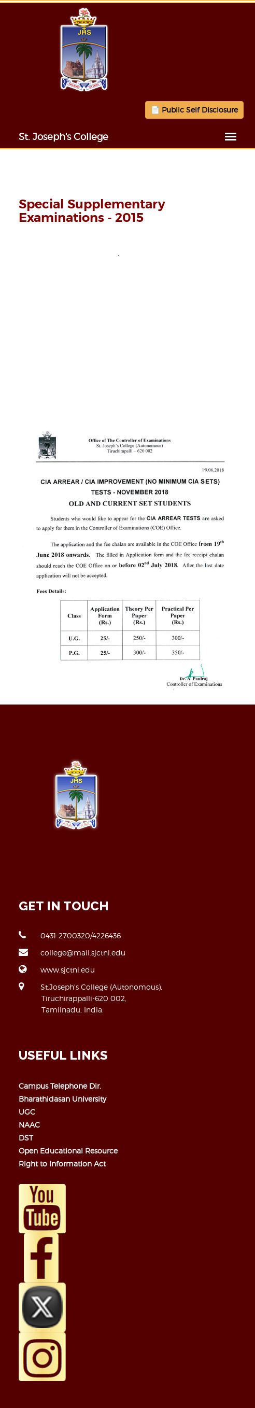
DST (26, 1137)
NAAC (29, 1124)
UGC (27, 1111)
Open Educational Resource (68, 1150)
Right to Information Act (62, 1163)
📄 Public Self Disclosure (194, 109)
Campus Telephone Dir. (60, 1085)
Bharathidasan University (62, 1098)
